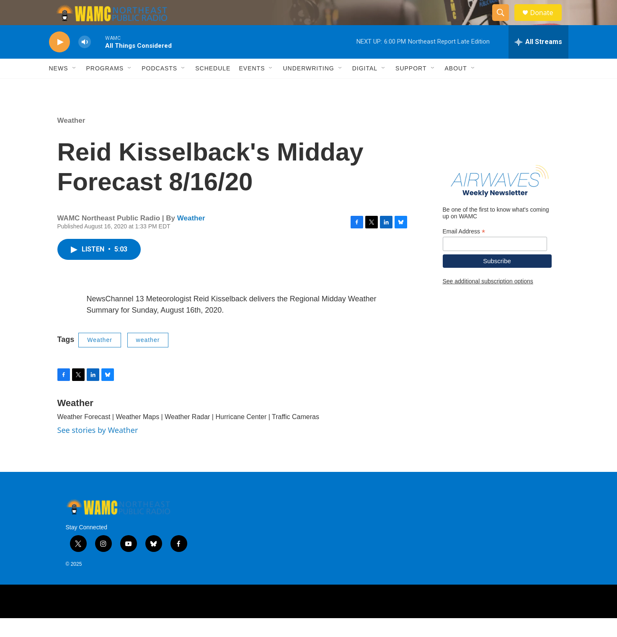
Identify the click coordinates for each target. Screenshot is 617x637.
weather (148, 358)
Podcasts (159, 87)
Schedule (212, 87)
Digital (364, 87)
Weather (71, 139)
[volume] (84, 61)
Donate (547, 22)
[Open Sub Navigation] (74, 87)
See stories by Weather (97, 449)
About (456, 87)
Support (410, 87)
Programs (105, 87)
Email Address (464, 250)
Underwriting (308, 87)
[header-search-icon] (504, 22)
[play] (59, 61)
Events (252, 87)
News (58, 87)
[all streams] (538, 61)
